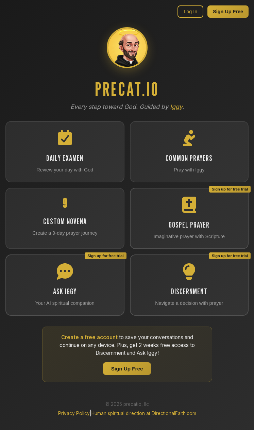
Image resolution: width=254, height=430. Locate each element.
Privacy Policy (74, 413)
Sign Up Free (228, 11)
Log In (190, 11)
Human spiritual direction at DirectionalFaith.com (143, 413)
